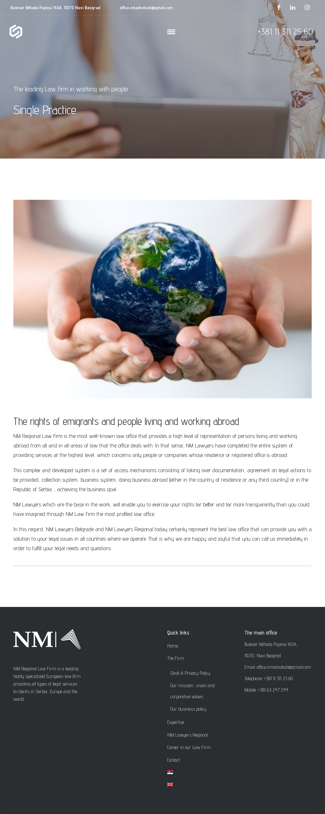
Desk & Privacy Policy (190, 673)
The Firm (175, 658)
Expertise (175, 722)
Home (172, 646)
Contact (173, 760)
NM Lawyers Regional (187, 735)
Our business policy (188, 709)
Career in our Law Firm (189, 747)
